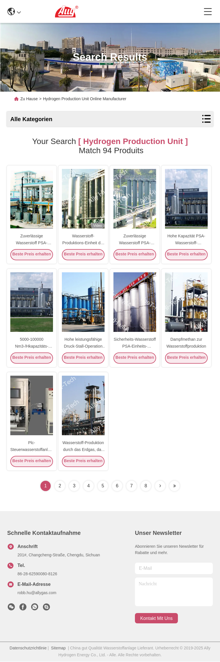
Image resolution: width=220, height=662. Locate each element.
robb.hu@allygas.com (36, 593)
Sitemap (58, 649)
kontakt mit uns (156, 619)
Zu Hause (29, 98)
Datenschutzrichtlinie (28, 649)
